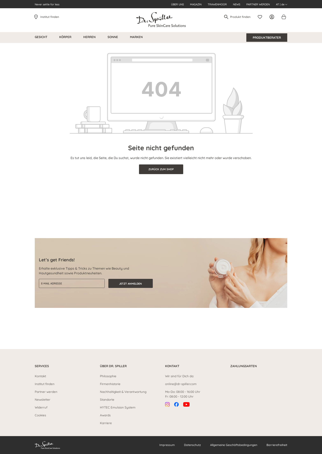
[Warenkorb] (283, 17)
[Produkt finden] (240, 16)
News (236, 4)
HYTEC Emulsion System (118, 407)
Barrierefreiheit (276, 445)
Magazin (196, 4)
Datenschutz (192, 445)
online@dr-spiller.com (181, 384)
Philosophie (108, 376)
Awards (105, 415)
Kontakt (40, 376)
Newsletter (42, 400)
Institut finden (49, 17)
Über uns (177, 4)
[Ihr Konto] (273, 17)
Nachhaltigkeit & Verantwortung (123, 392)
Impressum (167, 445)
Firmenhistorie (110, 384)
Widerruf (41, 407)
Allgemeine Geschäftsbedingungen (233, 445)
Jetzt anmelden (130, 283)
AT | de (281, 4)
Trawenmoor (217, 4)
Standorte (107, 400)
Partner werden (258, 4)
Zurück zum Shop (161, 169)
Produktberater (267, 38)
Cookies (40, 415)
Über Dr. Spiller (113, 366)
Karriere (106, 423)
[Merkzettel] (261, 17)
